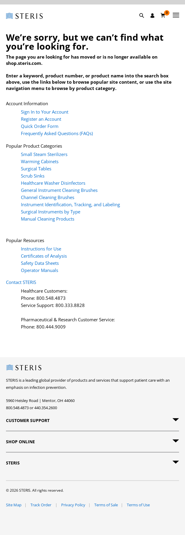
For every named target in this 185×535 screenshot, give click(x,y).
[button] (144, 22)
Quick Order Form (39, 126)
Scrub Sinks (32, 176)
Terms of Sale (106, 505)
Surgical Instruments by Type (50, 212)
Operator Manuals (39, 270)
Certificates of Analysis (44, 256)
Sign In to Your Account (44, 112)
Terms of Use (138, 505)
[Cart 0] (163, 15)
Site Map (13, 505)
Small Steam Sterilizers (44, 154)
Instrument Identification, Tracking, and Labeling (70, 204)
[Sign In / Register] (152, 15)
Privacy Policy (73, 505)
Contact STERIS (21, 282)
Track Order (41, 505)
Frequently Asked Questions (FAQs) (57, 133)
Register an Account (41, 119)
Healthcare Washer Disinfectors (53, 183)
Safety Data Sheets (40, 263)
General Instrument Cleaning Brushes (59, 190)
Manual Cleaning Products (47, 219)
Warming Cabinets (39, 161)
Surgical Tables (36, 169)
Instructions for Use (41, 249)
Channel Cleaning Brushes (47, 197)
